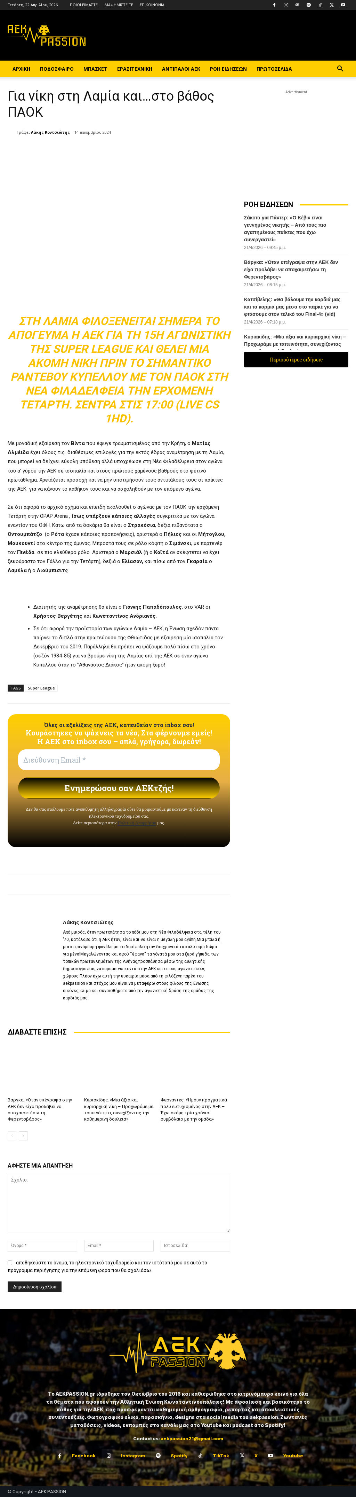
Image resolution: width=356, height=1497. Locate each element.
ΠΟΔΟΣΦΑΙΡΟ (57, 68)
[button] (340, 69)
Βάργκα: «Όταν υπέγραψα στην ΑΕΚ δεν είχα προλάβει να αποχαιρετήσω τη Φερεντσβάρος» (291, 269)
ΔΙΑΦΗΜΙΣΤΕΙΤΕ (118, 4)
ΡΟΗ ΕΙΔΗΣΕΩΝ (228, 68)
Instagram (133, 1455)
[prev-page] (12, 1135)
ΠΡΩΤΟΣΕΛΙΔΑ (274, 68)
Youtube (293, 1455)
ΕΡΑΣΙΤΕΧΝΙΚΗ (134, 68)
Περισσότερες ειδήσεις (296, 359)
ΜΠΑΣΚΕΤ (95, 68)
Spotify (179, 1455)
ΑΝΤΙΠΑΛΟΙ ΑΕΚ (181, 68)
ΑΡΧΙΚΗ (21, 68)
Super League (41, 688)
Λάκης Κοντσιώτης (50, 132)
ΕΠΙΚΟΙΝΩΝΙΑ (152, 4)
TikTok (221, 1455)
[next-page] (23, 1135)
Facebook (84, 1455)
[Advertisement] (296, 139)
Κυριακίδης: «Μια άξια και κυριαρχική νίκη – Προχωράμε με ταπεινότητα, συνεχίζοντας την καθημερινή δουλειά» (295, 344)
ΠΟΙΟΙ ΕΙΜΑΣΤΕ (84, 4)
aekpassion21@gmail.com (192, 1438)
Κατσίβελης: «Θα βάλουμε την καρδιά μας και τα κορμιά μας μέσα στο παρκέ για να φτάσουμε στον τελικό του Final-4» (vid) (292, 307)
